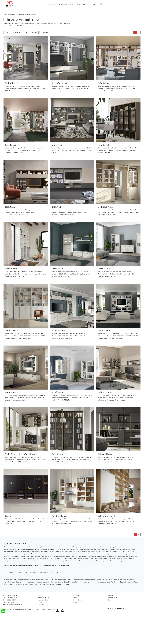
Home (4, 14)
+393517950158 (11, 602)
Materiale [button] (16, 32)
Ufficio (40, 602)
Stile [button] (25, 32)
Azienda (52, 4)
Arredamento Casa (12, 14)
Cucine (40, 595)
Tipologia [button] (34, 32)
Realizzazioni (75, 4)
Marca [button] (7, 32)
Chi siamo (76, 595)
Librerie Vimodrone (30, 14)
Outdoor (41, 605)
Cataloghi (111, 595)
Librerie (21, 14)
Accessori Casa (43, 600)
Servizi (75, 598)
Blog (85, 4)
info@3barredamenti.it (14, 605)
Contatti (93, 4)
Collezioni (63, 4)
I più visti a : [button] (44, 32)
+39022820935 (11, 600)
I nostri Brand (77, 600)
